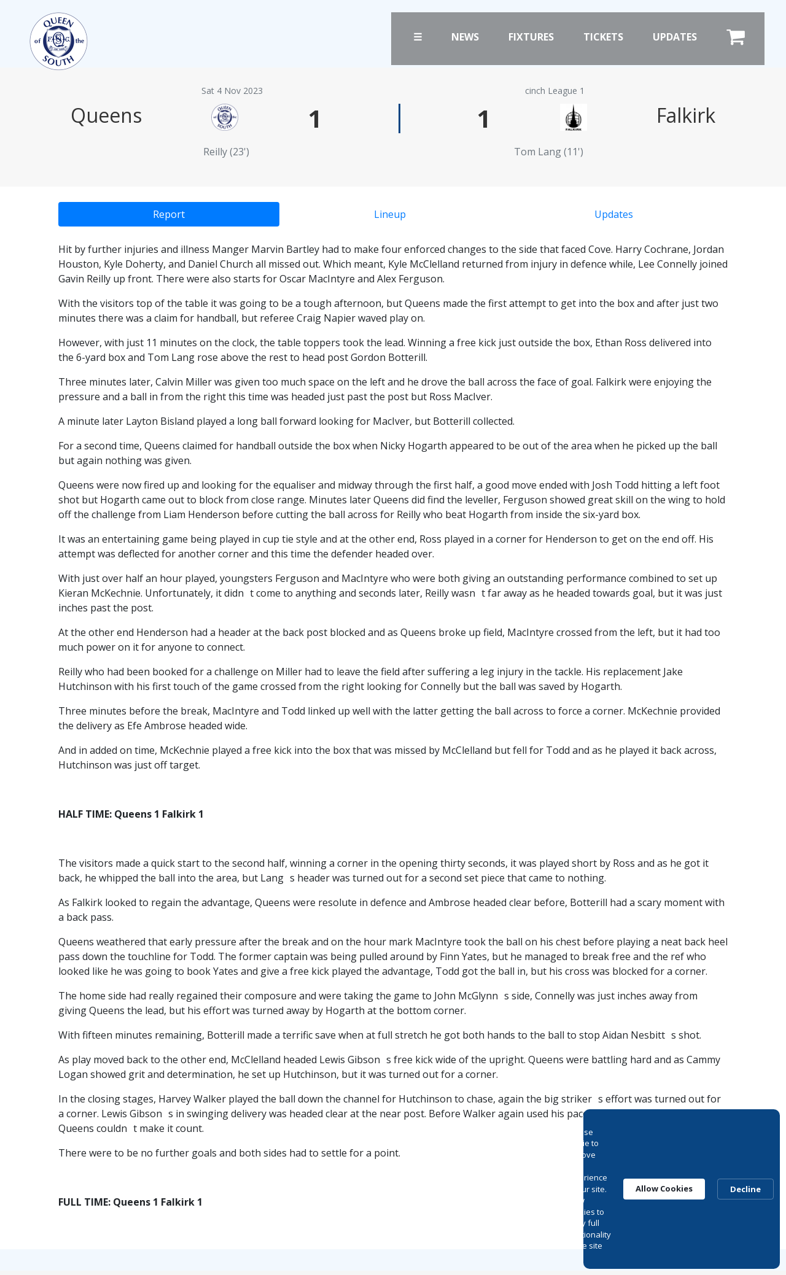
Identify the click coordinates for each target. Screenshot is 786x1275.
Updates (675, 37)
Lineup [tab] (390, 214)
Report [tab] (169, 214)
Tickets (603, 37)
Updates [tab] (613, 214)
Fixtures (531, 37)
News (465, 37)
